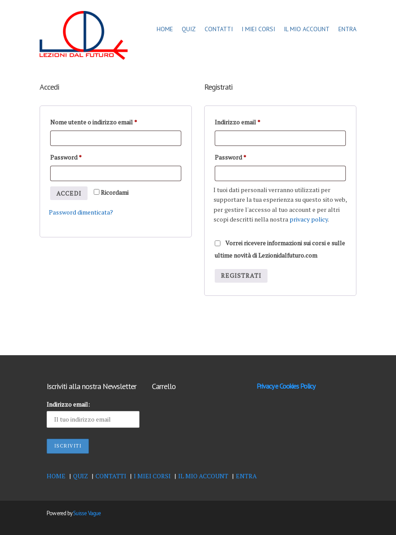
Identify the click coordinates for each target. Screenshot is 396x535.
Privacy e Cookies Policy (286, 386)
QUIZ (189, 29)
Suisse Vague (87, 513)
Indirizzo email (237, 121)
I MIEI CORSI (258, 29)
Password (66, 156)
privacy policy (309, 219)
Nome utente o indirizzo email (93, 121)
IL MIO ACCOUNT (307, 29)
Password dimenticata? (81, 212)
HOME (165, 29)
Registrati (241, 275)
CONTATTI (219, 29)
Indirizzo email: (68, 404)
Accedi (68, 193)
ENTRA (347, 29)
